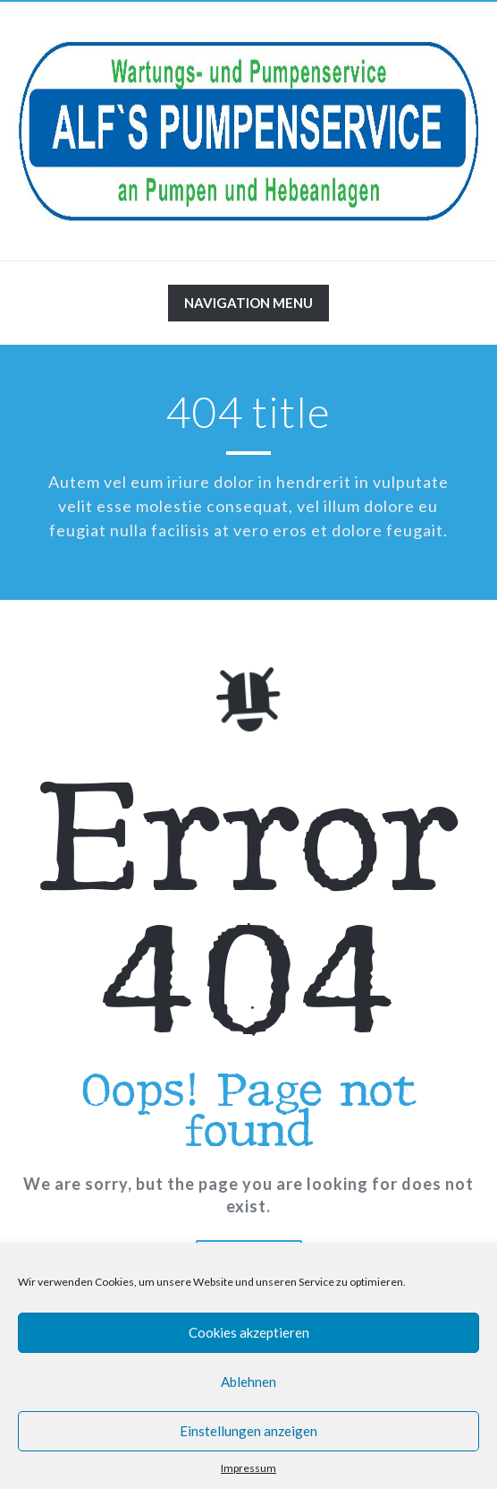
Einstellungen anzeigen (248, 1431)
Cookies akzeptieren (249, 1332)
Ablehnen (248, 1381)
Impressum (248, 1468)
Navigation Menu (248, 307)
